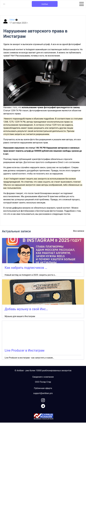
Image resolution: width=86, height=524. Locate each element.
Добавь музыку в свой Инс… (26, 309)
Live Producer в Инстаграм (24, 350)
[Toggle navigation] (81, 4)
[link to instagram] (43, 400)
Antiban (44, 4)
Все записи (78, 231)
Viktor (12, 19)
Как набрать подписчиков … (26, 268)
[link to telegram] (43, 405)
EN (4, 4)
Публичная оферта (43, 388)
